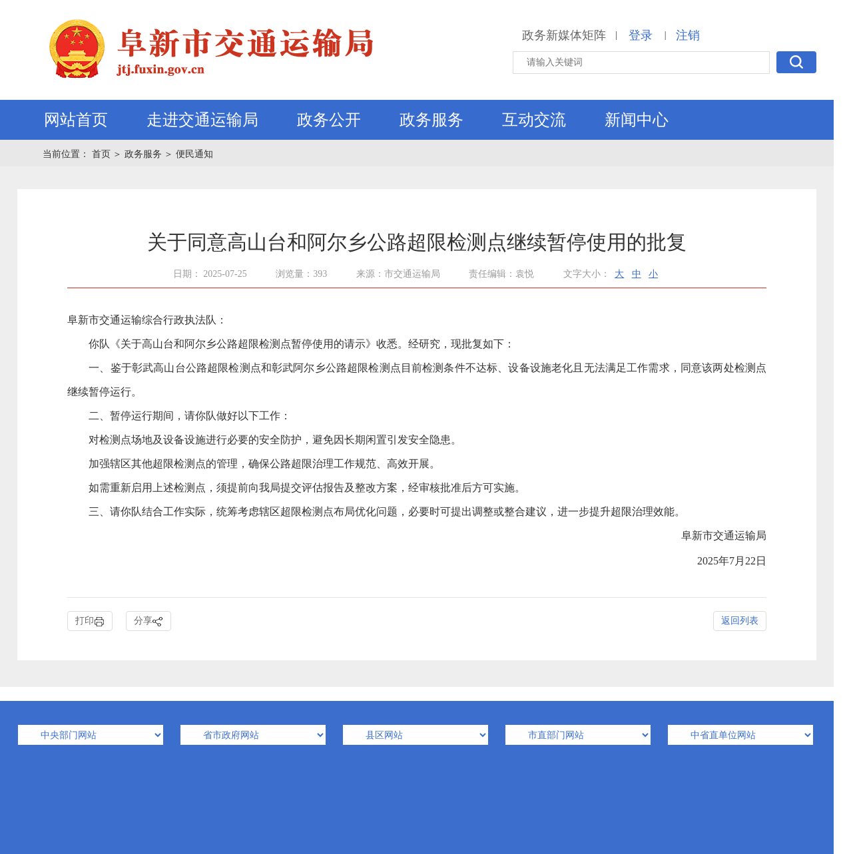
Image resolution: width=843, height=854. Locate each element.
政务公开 (329, 119)
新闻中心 (637, 119)
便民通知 (194, 154)
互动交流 (534, 119)
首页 (102, 154)
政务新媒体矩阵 (564, 35)
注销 (688, 35)
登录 (641, 35)
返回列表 (739, 621)
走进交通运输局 (202, 119)
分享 (148, 621)
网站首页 (76, 119)
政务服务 (431, 119)
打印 (90, 621)
